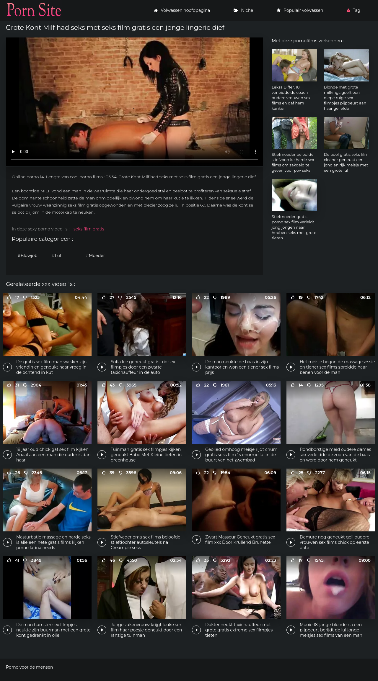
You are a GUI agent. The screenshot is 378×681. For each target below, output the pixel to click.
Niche (243, 10)
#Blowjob (28, 255)
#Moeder (95, 255)
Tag (353, 10)
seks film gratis (89, 229)
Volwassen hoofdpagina (182, 10)
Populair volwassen (300, 10)
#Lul (56, 255)
